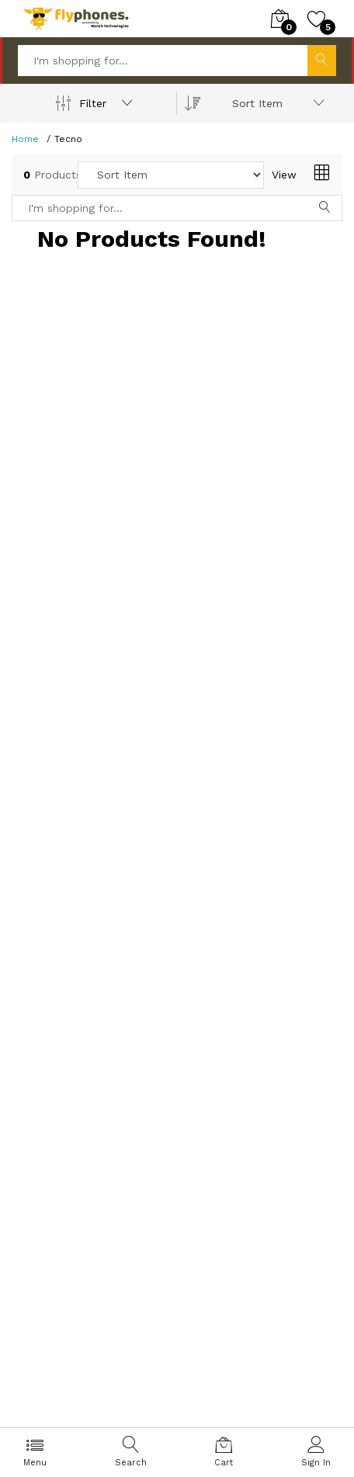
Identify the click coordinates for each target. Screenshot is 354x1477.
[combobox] (276, 103)
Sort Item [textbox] (257, 103)
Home (25, 138)
